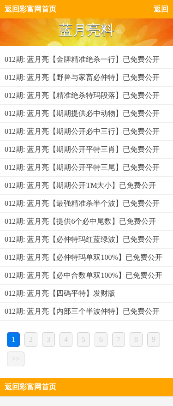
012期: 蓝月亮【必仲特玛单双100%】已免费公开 (83, 257)
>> (16, 359)
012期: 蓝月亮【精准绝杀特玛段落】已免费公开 (82, 95)
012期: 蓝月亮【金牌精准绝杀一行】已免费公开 (82, 59)
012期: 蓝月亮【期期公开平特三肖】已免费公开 (82, 149)
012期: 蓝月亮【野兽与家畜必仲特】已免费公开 (82, 77)
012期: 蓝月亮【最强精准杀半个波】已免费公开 (82, 203)
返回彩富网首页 (30, 9)
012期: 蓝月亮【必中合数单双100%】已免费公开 (83, 275)
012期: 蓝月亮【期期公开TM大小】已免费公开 (80, 185)
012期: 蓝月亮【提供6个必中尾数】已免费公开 (80, 221)
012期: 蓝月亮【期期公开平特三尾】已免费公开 (82, 167)
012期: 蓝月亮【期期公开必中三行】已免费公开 (82, 131)
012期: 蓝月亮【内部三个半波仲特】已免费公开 (82, 311)
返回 (161, 9)
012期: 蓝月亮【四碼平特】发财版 (60, 293)
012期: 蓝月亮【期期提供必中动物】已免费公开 (82, 113)
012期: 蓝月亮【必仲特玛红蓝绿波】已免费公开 (82, 239)
